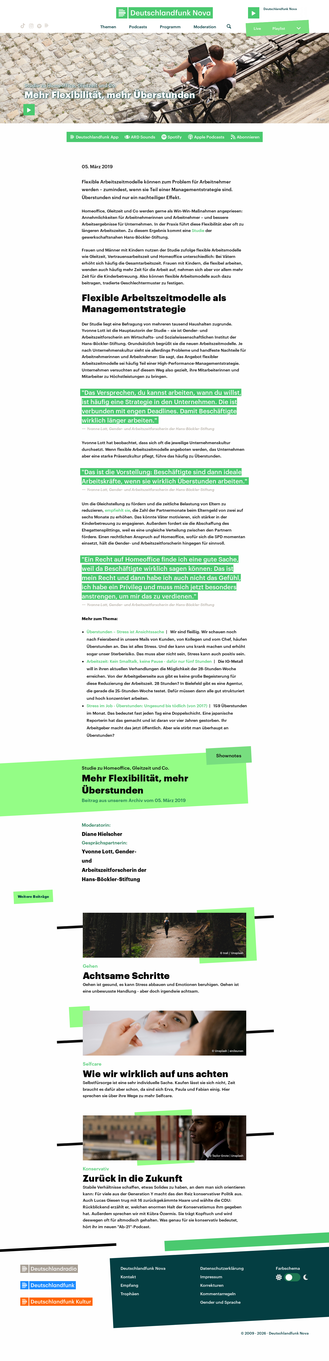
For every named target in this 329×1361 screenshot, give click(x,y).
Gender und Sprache (220, 1302)
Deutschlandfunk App (94, 136)
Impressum (211, 1276)
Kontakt (128, 1276)
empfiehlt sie (117, 510)
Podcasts (138, 26)
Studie (198, 230)
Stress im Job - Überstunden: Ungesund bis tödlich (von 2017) (147, 705)
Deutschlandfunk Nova (143, 1268)
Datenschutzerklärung (222, 1268)
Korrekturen (212, 1285)
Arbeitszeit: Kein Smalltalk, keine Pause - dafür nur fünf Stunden (149, 661)
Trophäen (130, 1293)
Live (257, 28)
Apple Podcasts (206, 136)
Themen (108, 26)
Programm (170, 26)
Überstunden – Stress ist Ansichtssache (125, 631)
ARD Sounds (140, 136)
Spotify (171, 136)
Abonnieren (245, 136)
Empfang (129, 1285)
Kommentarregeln (218, 1293)
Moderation (205, 26)
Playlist (278, 28)
